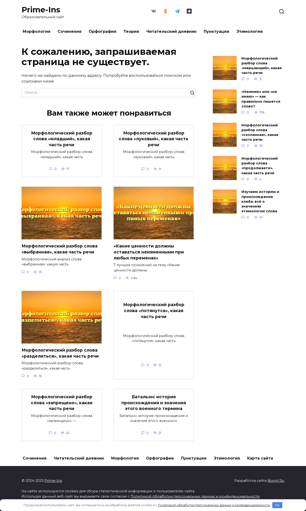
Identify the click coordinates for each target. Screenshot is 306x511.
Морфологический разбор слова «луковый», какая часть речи (153, 138)
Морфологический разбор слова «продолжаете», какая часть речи (259, 165)
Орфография (102, 31)
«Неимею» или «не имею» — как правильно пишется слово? (260, 99)
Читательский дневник (171, 31)
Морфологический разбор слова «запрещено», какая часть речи (61, 402)
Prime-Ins (41, 9)
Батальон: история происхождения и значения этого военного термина (153, 402)
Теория (131, 31)
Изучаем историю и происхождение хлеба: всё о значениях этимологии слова (260, 201)
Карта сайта (260, 458)
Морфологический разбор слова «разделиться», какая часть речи (60, 353)
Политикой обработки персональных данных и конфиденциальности (195, 496)
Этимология (249, 31)
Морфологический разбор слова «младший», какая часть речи (61, 138)
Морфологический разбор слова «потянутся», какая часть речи (153, 310)
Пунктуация (216, 31)
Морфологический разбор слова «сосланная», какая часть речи (259, 132)
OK (277, 505)
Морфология (36, 31)
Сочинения (70, 31)
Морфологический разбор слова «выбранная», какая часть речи (60, 248)
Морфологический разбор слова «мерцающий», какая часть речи (261, 65)
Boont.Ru (276, 480)
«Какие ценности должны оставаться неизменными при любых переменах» (149, 251)
